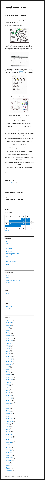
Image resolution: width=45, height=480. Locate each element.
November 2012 (9, 379)
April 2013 (8, 371)
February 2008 (9, 470)
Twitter (7, 295)
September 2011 (9, 402)
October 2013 (9, 361)
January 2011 (8, 415)
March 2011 (8, 411)
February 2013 (9, 374)
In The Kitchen (9, 248)
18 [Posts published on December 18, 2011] (6, 226)
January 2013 (9, 376)
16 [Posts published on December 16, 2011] (27, 223)
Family (7, 245)
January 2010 (9, 434)
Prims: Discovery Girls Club (12, 253)
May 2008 (8, 465)
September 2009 (9, 441)
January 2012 (9, 395)
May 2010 (8, 428)
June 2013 (8, 367)
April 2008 (8, 467)
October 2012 (9, 380)
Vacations (8, 263)
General (7, 246)
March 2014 (8, 353)
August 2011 (8, 403)
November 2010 (9, 418)
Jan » (9, 230)
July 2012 (8, 385)
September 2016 (9, 320)
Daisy (7, 243)
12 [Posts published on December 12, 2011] (10, 223)
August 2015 (8, 325)
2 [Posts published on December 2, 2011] (27, 218)
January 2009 (9, 452)
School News (19, 172)
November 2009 (9, 437)
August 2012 (8, 384)
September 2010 (9, 421)
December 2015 (9, 324)
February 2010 (9, 432)
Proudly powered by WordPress (22, 476)
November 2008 (9, 455)
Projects (8, 256)
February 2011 (9, 413)
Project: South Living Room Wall (13, 280)
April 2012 (8, 390)
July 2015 (8, 327)
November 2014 (9, 340)
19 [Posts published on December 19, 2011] (10, 226)
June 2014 (8, 348)
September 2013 (9, 363)
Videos (7, 264)
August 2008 (9, 460)
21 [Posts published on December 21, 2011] (19, 226)
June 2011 (8, 406)
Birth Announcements (11, 241)
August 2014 (8, 345)
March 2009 (8, 449)
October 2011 (8, 400)
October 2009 (9, 439)
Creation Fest (9, 306)
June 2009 (8, 444)
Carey (7, 172)
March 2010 (8, 431)
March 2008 (8, 468)
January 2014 (9, 356)
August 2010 (8, 423)
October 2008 (9, 457)
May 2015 (8, 330)
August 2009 (9, 442)
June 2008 (8, 463)
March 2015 (8, 333)
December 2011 (9, 397)
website (21, 70)
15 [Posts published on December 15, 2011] (23, 223)
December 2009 (9, 436)
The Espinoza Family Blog (15, 7)
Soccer (7, 259)
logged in (12, 182)
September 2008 (9, 458)
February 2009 (9, 450)
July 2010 (8, 424)
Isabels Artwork (9, 250)
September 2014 (9, 343)
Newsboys (8, 308)
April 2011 (8, 410)
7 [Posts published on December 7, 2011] (19, 221)
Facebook (8, 293)
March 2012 (8, 392)
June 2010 (8, 426)
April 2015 (8, 332)
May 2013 (8, 369)
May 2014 (8, 350)
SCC (7, 309)
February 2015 (9, 335)
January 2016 (9, 322)
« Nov (6, 230)
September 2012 (9, 382)
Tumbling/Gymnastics (11, 261)
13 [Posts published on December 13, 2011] (15, 223)
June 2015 (8, 328)
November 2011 (9, 398)
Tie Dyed (8, 282)
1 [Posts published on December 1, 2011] (23, 218)
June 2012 (8, 387)
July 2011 (8, 405)
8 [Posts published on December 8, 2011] (23, 221)
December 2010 (9, 416)
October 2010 (9, 419)
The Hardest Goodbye (11, 275)
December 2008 (9, 454)
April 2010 (8, 429)
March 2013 (8, 372)
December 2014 (9, 338)
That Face (8, 277)
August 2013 (8, 364)
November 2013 (9, 359)
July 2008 (8, 462)
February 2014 (9, 354)
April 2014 (8, 351)
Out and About (9, 251)
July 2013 (8, 366)
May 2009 (8, 445)
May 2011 (8, 408)
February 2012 (9, 393)
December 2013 (9, 358)
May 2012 (8, 389)
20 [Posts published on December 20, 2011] (15, 226)
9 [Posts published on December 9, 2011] (27, 221)
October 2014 (9, 341)
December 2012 (9, 377)
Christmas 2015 (9, 279)
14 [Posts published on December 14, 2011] (19, 223)
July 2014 (8, 346)
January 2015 (9, 337)
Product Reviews (10, 254)
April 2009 (8, 447)
